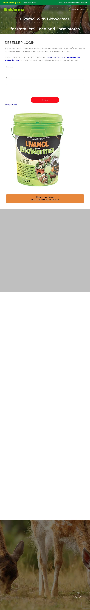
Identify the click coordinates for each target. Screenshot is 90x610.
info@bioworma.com (56, 57)
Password (9, 78)
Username (9, 67)
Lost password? (11, 104)
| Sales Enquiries (28, 3)
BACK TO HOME (78, 10)
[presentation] (23, 91)
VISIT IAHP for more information (73, 3)
